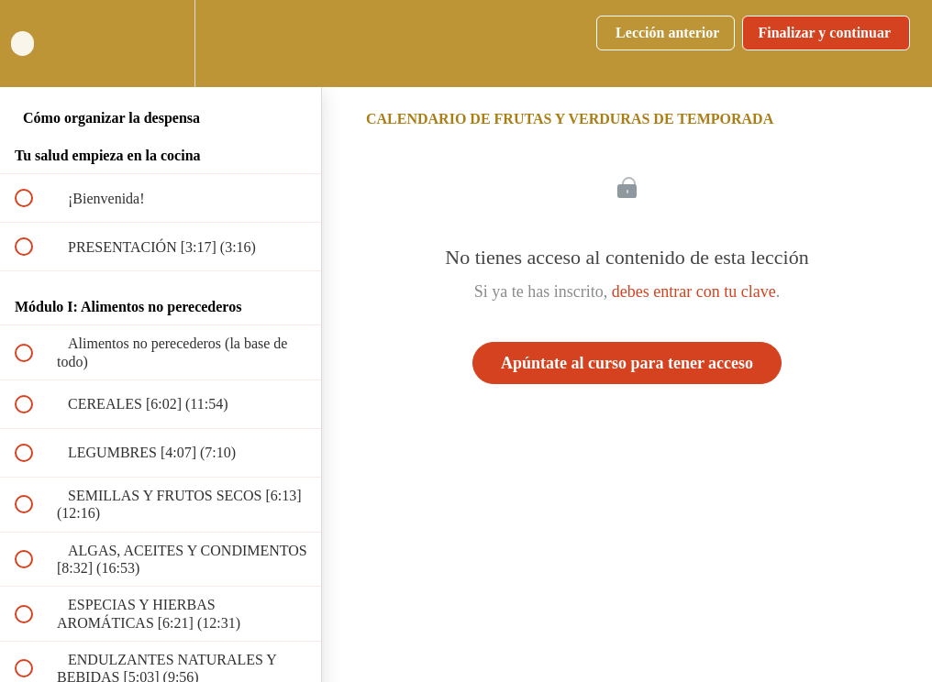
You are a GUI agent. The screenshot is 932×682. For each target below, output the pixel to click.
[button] (34, 43)
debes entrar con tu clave (694, 291)
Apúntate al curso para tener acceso (627, 363)
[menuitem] (160, 43)
